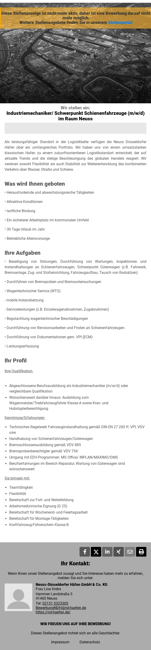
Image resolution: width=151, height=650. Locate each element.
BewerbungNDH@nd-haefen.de (61, 608)
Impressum (60, 642)
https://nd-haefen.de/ (53, 612)
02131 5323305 (55, 603)
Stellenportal (120, 22)
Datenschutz (90, 642)
